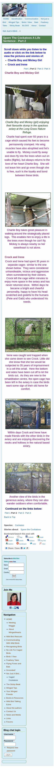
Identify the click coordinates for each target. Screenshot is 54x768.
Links (8, 718)
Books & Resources (14, 698)
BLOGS (25, 25)
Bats (36, 22)
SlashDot (9, 544)
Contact (42, 25)
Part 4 (47, 68)
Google (40, 537)
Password (9, 741)
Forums (9, 722)
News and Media (13, 715)
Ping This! (42, 540)
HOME (6, 19)
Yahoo (42, 544)
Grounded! (11, 670)
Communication (31, 19)
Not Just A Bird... (11, 31)
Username (9, 734)
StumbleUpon (21, 544)
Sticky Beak (15, 25)
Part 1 (27, 68)
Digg (19, 537)
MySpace (30, 540)
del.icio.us (10, 537)
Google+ (9, 540)
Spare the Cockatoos (31, 529)
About (33, 25)
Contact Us (11, 711)
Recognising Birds (14, 646)
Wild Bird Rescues (14, 636)
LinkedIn (19, 540)
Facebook (29, 537)
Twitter (33, 544)
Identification (16, 19)
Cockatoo (19, 525)
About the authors (14, 708)
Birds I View (27, 22)
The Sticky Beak (13, 684)
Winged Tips (13, 22)
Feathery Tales (12, 660)
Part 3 (40, 68)
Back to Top (9, 517)
